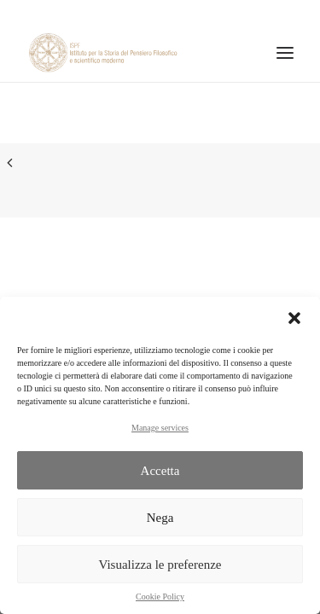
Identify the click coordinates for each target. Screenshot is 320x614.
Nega (160, 517)
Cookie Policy (160, 596)
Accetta (160, 471)
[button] (294, 318)
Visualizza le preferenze (159, 564)
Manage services (160, 427)
